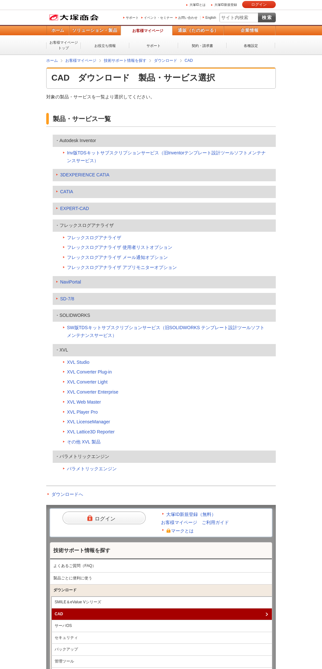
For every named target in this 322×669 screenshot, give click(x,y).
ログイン (259, 4)
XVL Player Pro (82, 412)
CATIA (66, 191)
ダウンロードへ (67, 494)
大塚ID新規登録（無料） (191, 514)
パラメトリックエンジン (92, 468)
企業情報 (250, 30)
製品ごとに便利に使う (72, 578)
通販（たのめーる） (198, 30)
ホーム (57, 30)
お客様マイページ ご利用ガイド (195, 522)
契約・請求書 (202, 46)
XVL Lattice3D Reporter (90, 431)
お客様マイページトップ (63, 45)
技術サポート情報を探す (125, 60)
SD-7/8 (67, 298)
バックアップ (66, 649)
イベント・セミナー (158, 17)
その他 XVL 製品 (84, 441)
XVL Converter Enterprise (92, 392)
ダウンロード (165, 60)
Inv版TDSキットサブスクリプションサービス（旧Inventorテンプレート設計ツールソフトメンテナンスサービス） (166, 156)
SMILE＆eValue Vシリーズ (78, 602)
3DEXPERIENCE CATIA (84, 174)
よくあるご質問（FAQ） (74, 565)
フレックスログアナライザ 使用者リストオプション (119, 247)
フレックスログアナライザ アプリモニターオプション (122, 267)
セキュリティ (66, 637)
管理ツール (64, 661)
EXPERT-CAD (74, 208)
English (210, 17)
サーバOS (63, 625)
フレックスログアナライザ (94, 237)
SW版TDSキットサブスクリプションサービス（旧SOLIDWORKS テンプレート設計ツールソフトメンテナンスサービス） (165, 331)
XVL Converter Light (87, 382)
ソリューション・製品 (94, 30)
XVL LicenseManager (88, 421)
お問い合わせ (188, 17)
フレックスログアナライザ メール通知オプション (117, 257)
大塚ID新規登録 (225, 4)
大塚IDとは (197, 4)
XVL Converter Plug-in (89, 371)
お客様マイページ (147, 30)
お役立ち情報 (105, 46)
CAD (189, 60)
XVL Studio (78, 362)
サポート (132, 17)
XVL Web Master (84, 402)
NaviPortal (70, 281)
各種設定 (251, 46)
